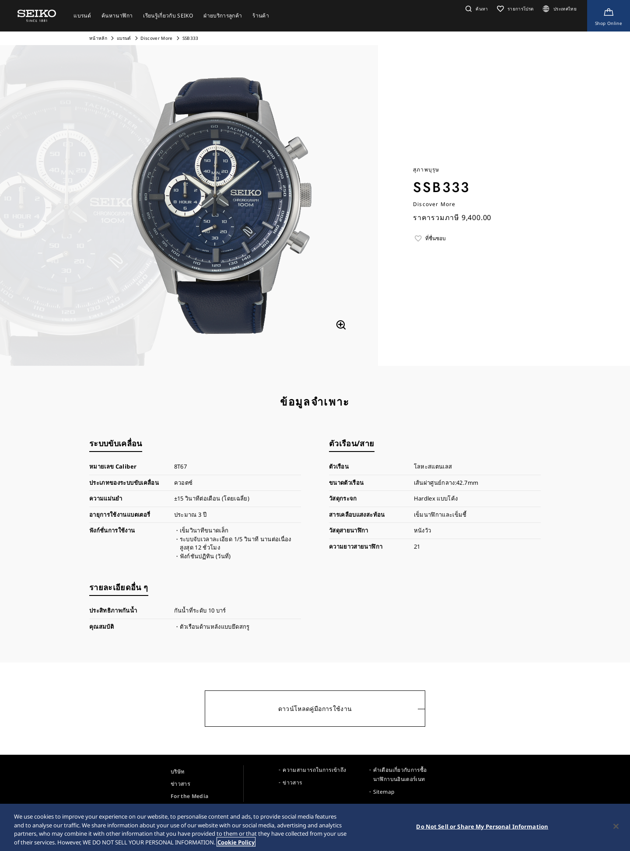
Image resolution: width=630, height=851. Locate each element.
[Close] (616, 827)
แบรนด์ (124, 38)
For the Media (190, 796)
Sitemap (383, 791)
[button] (475, 9)
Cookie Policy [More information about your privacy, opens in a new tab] (236, 843)
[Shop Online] (608, 16)
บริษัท (177, 771)
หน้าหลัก (98, 38)
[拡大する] (341, 325)
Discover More (156, 38)
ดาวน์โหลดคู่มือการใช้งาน (315, 708)
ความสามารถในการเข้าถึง (314, 770)
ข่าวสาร (180, 784)
